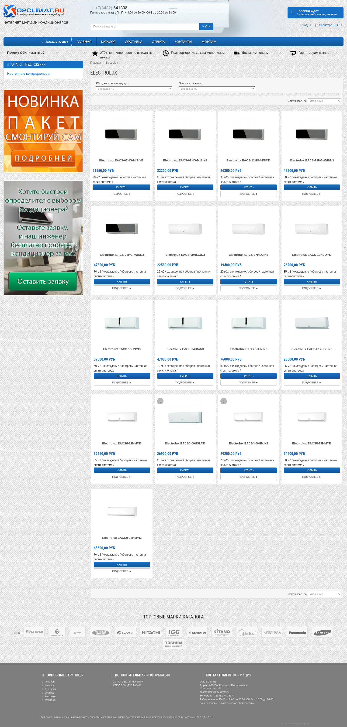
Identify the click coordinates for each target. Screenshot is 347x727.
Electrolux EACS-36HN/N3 (248, 349)
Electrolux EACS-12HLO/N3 (312, 254)
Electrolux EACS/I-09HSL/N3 (185, 443)
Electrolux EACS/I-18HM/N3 (312, 443)
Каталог (108, 42)
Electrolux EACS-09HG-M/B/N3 (185, 160)
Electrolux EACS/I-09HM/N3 (248, 443)
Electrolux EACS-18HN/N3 (122, 349)
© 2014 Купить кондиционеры (294, 723)
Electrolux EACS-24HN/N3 (185, 349)
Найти (206, 26)
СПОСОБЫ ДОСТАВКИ (125, 685)
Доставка (133, 42)
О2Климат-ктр (208, 681)
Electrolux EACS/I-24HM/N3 (122, 537)
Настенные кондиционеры (28, 73)
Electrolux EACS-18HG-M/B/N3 (312, 160)
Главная (83, 42)
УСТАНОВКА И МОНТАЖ (126, 681)
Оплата (158, 42)
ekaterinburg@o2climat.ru (214, 691)
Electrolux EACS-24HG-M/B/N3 (122, 254)
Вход (306, 25)
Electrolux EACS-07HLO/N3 (248, 254)
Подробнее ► (121, 193)
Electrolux (112, 62)
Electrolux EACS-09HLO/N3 (185, 254)
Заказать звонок (54, 41)
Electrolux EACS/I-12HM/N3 (122, 443)
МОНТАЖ (209, 42)
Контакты (183, 42)
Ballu (16, 633)
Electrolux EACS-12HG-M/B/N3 (248, 160)
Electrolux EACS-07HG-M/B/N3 (121, 160)
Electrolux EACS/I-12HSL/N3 (311, 349)
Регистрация (331, 25)
